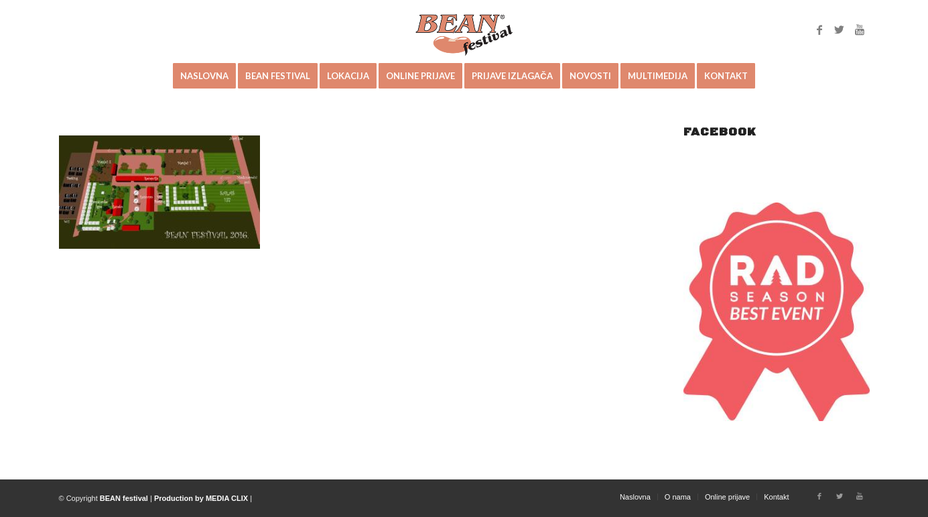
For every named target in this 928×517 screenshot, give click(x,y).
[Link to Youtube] (860, 29)
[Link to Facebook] (819, 29)
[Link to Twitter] (840, 29)
